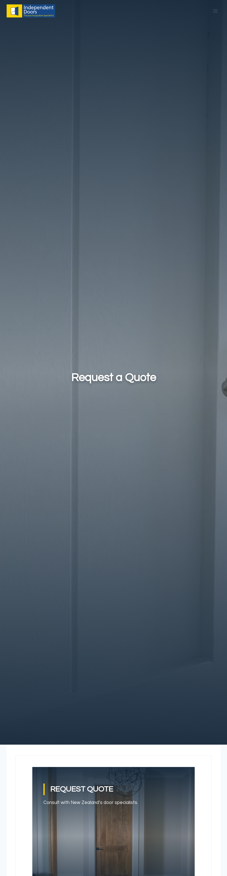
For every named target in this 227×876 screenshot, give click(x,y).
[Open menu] (215, 11)
